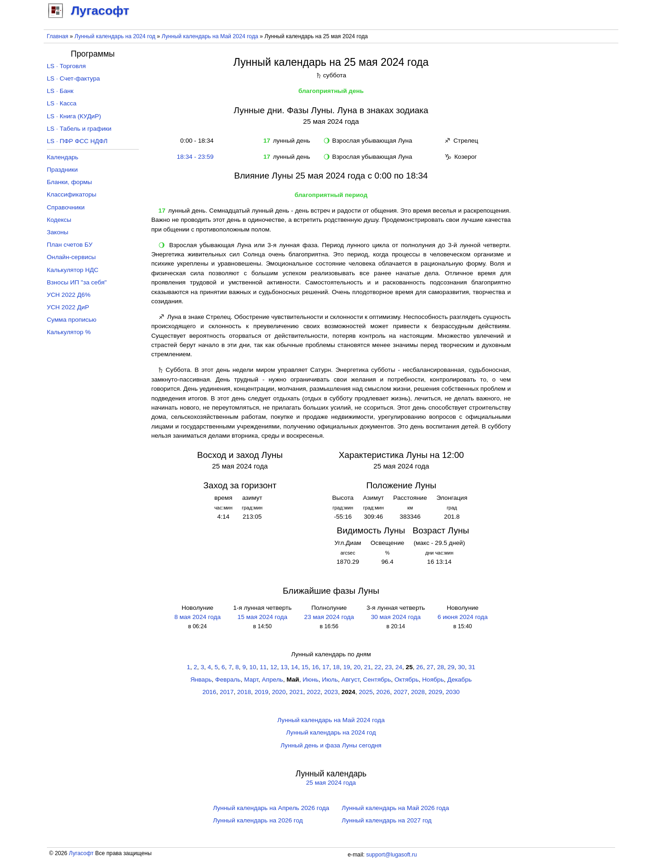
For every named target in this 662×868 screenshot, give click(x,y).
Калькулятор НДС (72, 269)
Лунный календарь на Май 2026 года (395, 807)
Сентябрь (377, 679)
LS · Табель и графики (79, 128)
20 (357, 667)
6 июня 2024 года (463, 616)
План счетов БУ (69, 244)
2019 (261, 692)
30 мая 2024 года (396, 616)
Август (351, 679)
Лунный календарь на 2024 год (114, 36)
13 (283, 667)
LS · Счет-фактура (73, 78)
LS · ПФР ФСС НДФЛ (77, 141)
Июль (330, 679)
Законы (57, 232)
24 (398, 667)
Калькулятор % (69, 332)
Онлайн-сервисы (71, 257)
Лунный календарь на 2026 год (257, 820)
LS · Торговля (66, 66)
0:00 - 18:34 (195, 140)
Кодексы (59, 219)
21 (367, 667)
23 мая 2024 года (329, 616)
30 (461, 667)
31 (471, 667)
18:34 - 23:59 (195, 156)
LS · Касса (62, 103)
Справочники (66, 207)
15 (305, 667)
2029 (435, 692)
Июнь (310, 679)
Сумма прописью (72, 319)
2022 (313, 692)
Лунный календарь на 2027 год (386, 820)
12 (273, 667)
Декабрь (459, 679)
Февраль (227, 679)
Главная (57, 36)
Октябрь (406, 679)
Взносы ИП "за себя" (77, 282)
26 (419, 667)
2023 (331, 692)
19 (346, 667)
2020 (278, 692)
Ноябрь (433, 679)
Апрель (272, 679)
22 (378, 667)
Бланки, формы (69, 182)
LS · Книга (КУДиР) (74, 116)
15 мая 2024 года (262, 616)
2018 (244, 692)
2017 (227, 692)
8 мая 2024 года (197, 616)
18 (336, 667)
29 (450, 667)
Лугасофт (81, 853)
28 (440, 667)
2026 (383, 692)
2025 (366, 692)
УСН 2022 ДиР (68, 307)
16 (315, 667)
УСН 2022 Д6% (69, 294)
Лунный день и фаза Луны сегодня (330, 745)
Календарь (63, 157)
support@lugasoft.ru (391, 854)
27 (430, 667)
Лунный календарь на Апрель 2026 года (271, 807)
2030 (453, 692)
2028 (418, 692)
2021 (296, 692)
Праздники (62, 169)
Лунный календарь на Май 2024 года (210, 36)
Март (251, 679)
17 (325, 667)
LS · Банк (60, 90)
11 (263, 667)
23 (388, 667)
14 (294, 667)
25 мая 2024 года (331, 782)
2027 (400, 692)
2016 (209, 692)
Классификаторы (72, 194)
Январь (201, 679)
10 (252, 667)
